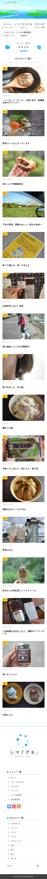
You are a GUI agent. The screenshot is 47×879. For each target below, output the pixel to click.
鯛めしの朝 (8, 428)
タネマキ (39, 26)
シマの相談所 (24, 34)
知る (13, 845)
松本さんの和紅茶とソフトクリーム (19, 591)
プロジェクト (16, 841)
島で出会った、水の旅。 (14, 387)
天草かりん (8, 715)
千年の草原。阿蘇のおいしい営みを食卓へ (22, 225)
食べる (13, 858)
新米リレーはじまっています (16, 143)
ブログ (13, 837)
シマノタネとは (23, 26)
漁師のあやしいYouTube (14, 509)
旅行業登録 (38, 36)
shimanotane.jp (18, 876)
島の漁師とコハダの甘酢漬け (16, 347)
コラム (13, 832)
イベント (14, 828)
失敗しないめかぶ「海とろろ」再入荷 (20, 469)
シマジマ (9, 34)
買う (13, 850)
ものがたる (15, 823)
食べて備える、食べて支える (16, 265)
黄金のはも (8, 550)
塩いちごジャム (10, 674)
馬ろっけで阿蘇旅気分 (13, 184)
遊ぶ (13, 854)
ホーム (7, 26)
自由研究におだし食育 (13, 306)
